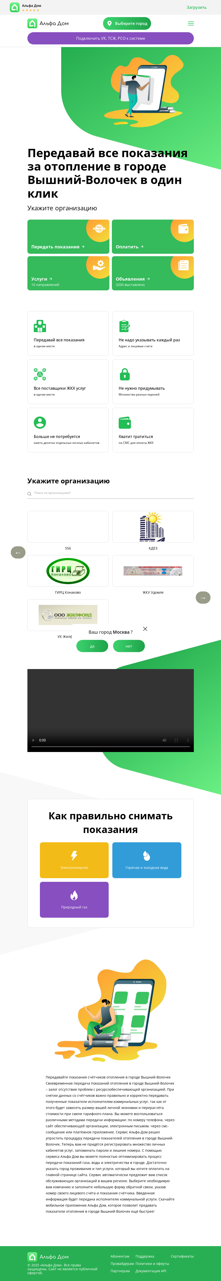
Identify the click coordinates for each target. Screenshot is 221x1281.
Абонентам (120, 1256)
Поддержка (145, 1256)
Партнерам (120, 1271)
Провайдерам (122, 1263)
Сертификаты (182, 1256)
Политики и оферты (152, 1263)
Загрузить (197, 7)
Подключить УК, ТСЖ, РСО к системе (110, 38)
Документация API (151, 1271)
